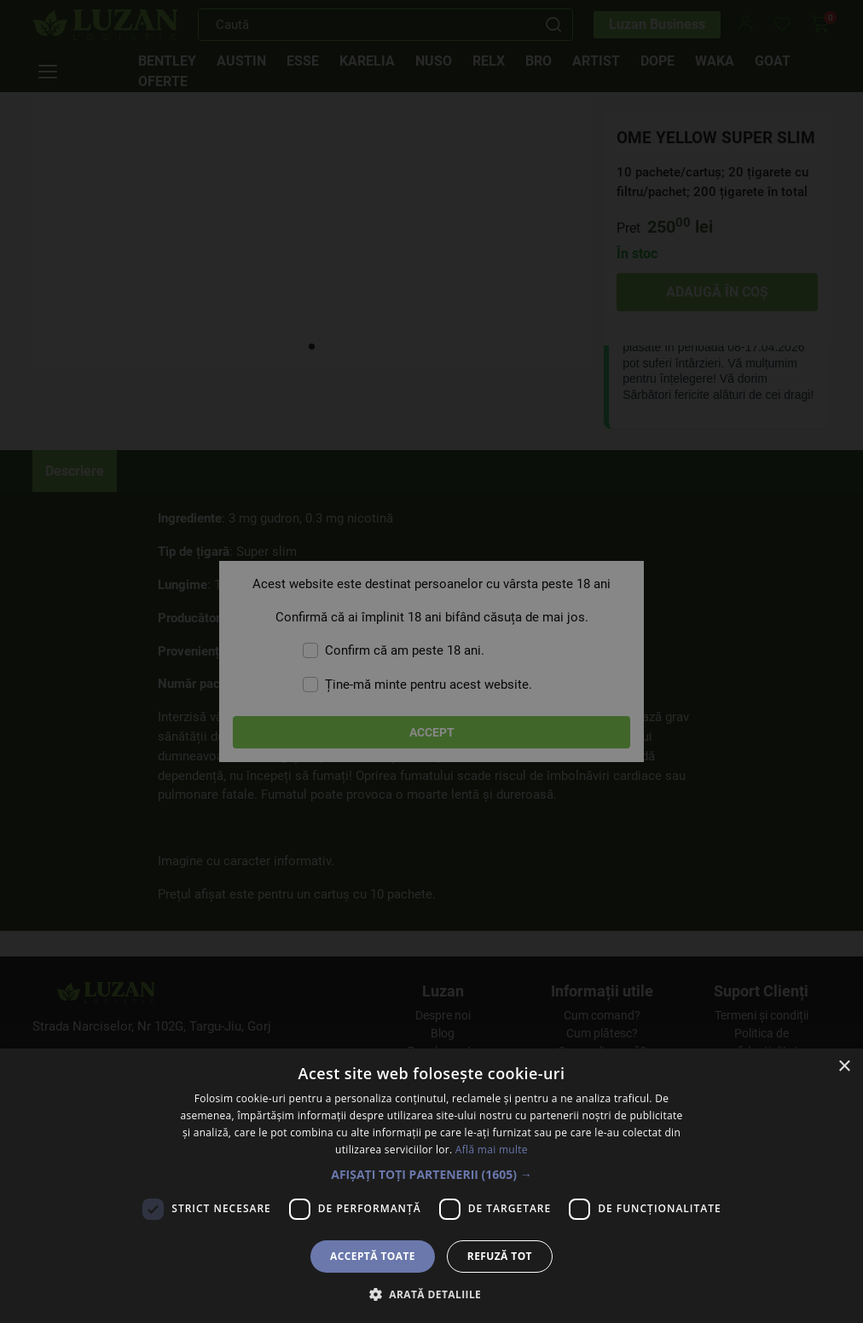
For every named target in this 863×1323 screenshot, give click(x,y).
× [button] (843, 1066)
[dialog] (431, 661)
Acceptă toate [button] (372, 1256)
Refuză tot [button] (499, 1256)
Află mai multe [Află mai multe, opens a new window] (491, 1149)
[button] (431, 1174)
